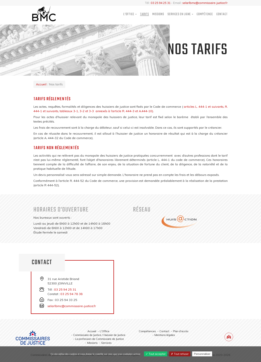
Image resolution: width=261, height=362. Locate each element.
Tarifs (144, 14)
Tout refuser (180, 354)
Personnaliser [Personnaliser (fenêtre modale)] (202, 354)
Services (106, 342)
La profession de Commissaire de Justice (99, 339)
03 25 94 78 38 (71, 294)
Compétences (147, 331)
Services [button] (180, 14)
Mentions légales (164, 335)
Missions (158, 14)
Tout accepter (156, 354)
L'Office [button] (130, 14)
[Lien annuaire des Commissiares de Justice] (229, 337)
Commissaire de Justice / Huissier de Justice (99, 335)
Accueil (41, 84)
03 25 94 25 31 (161, 3)
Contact (222, 14)
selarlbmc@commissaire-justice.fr (205, 3)
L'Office (104, 331)
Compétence (205, 14)
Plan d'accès (180, 331)
